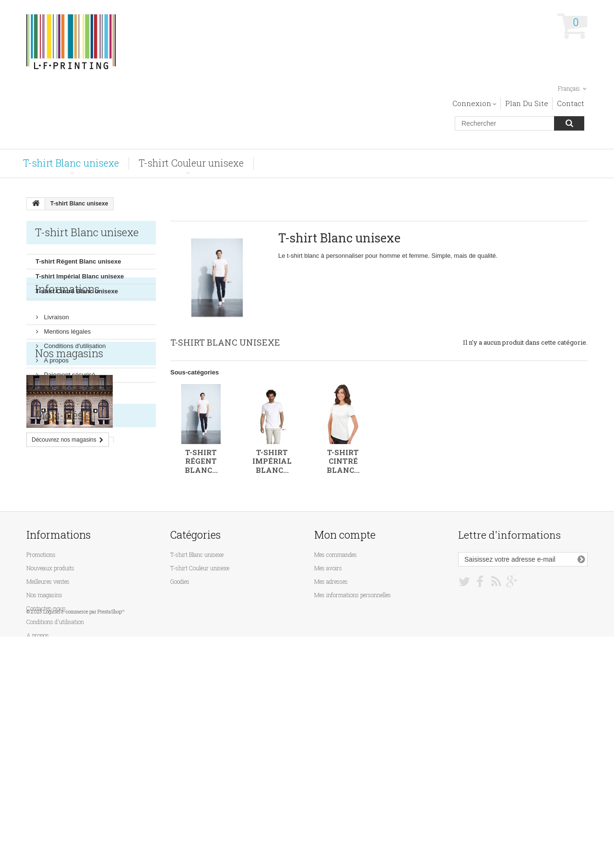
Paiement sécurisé (68, 406)
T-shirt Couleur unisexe (191, 163)
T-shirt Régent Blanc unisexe (78, 261)
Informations (67, 325)
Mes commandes (335, 706)
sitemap (36, 800)
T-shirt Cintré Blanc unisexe (76, 291)
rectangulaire (51, 601)
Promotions (41, 706)
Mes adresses (331, 733)
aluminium (46, 616)
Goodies (179, 733)
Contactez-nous (46, 760)
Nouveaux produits (50, 719)
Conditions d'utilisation (74, 378)
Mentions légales (66, 363)
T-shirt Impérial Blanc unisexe (79, 276)
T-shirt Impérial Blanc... (272, 461)
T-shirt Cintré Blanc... (343, 461)
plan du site (526, 103)
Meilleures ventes (48, 733)
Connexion (471, 103)
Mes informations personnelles (352, 746)
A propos (55, 392)
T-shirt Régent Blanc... (201, 461)
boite (80, 616)
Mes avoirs (328, 719)
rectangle (95, 601)
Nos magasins (62, 421)
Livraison (55, 349)
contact (570, 103)
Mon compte (345, 686)
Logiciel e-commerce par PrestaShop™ (84, 830)
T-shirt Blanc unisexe (71, 163)
